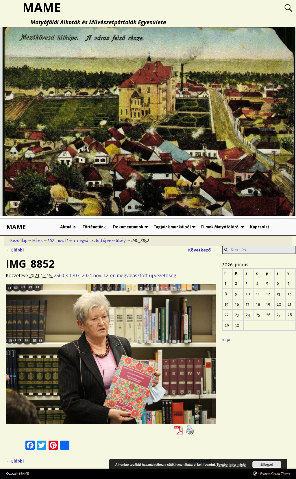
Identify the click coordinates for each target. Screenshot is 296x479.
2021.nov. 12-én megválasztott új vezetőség (86, 240)
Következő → (202, 250)
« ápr (226, 339)
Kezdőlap (18, 240)
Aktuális (68, 227)
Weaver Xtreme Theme (275, 474)
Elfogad (266, 465)
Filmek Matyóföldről (224, 227)
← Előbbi (14, 250)
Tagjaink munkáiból (176, 227)
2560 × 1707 (66, 275)
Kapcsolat (259, 227)
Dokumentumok (131, 227)
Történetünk (94, 227)
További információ (231, 464)
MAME (16, 227)
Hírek (37, 240)
